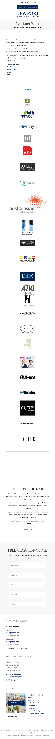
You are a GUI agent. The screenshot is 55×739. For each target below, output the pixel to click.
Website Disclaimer (12, 735)
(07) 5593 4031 (13, 642)
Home (16, 27)
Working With (12, 69)
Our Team (10, 67)
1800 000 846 (12, 626)
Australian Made (13, 64)
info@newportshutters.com (16, 648)
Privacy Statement (27, 735)
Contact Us (12, 716)
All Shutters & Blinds (35, 703)
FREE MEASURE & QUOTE (27, 7)
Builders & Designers (35, 711)
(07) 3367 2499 (13, 633)
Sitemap (46, 735)
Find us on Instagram (14, 677)
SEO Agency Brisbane (27, 733)
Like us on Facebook (14, 674)
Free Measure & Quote (36, 713)
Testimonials (32, 705)
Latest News (32, 708)
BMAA (9, 72)
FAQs (9, 75)
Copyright (38, 735)
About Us (24, 27)
